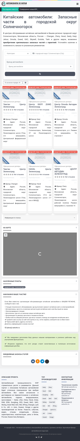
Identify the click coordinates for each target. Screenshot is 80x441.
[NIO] (49, 406)
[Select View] (25, 82)
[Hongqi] (51, 417)
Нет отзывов (19, 110)
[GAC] (44, 406)
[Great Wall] (52, 402)
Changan (5, 96)
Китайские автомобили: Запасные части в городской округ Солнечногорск (40, 22)
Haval (30, 161)
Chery (56, 161)
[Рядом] (52, 53)
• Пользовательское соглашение (28, 434)
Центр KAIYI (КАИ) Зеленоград (40, 105)
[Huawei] (45, 417)
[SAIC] (55, 398)
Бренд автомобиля (15, 62)
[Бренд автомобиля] (40, 66)
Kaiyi (31, 96)
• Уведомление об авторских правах (50, 434)
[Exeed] (44, 398)
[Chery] (50, 387)
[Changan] (45, 409)
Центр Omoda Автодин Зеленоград (65, 105)
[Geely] (44, 387)
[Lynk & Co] (53, 409)
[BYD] (52, 394)
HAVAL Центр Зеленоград (40, 170)
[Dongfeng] (45, 394)
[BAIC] (50, 398)
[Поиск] (40, 74)
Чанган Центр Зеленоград (14, 105)
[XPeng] (54, 406)
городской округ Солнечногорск (14, 87)
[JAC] (44, 413)
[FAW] (49, 391)
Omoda (56, 96)
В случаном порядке (13, 82)
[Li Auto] (50, 413)
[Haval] (44, 391)
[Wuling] (45, 402)
